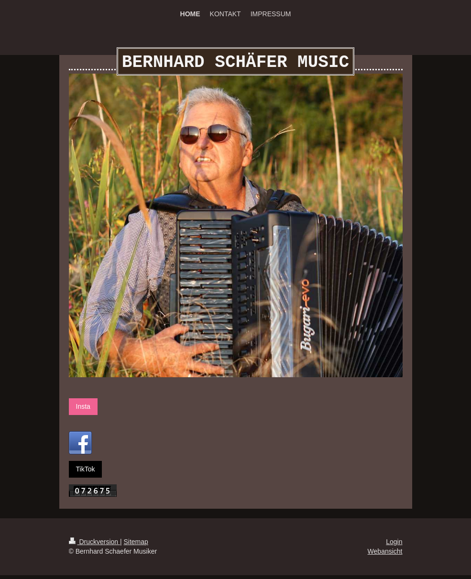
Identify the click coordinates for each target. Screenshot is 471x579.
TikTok (85, 473)
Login (394, 545)
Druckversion (94, 545)
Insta (83, 410)
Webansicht (385, 555)
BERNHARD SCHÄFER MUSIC (235, 64)
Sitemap (136, 545)
